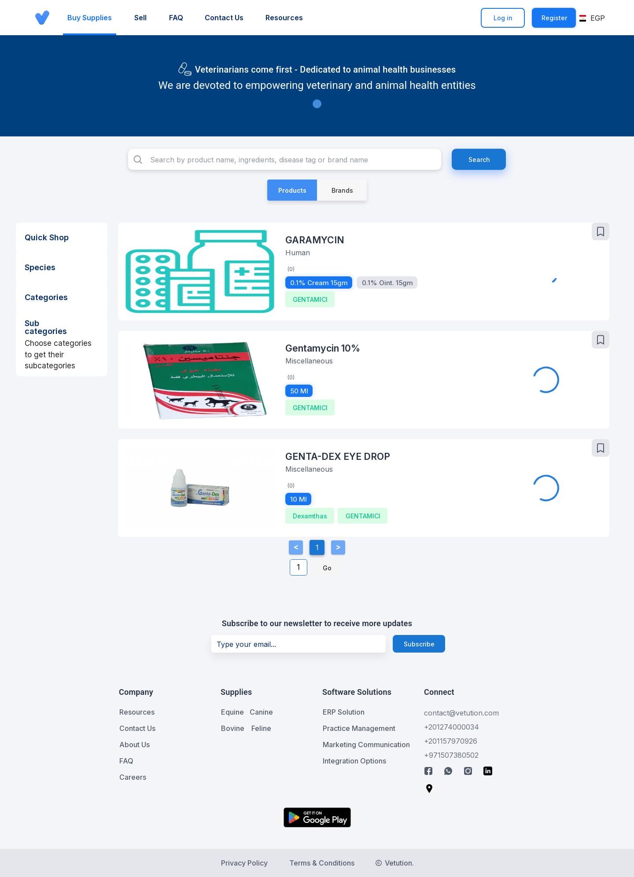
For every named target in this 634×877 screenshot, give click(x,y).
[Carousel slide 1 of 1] (317, 103)
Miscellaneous (309, 360)
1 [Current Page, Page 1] (317, 547)
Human (297, 252)
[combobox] (284, 159)
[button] (592, 18)
